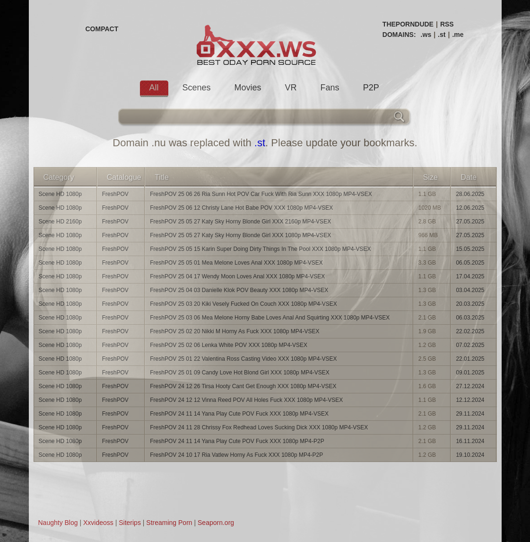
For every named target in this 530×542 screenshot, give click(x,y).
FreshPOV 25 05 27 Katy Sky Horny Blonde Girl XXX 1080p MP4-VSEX (240, 235)
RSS (447, 24)
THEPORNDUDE (408, 24)
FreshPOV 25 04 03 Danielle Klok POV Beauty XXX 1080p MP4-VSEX (239, 290)
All (154, 87)
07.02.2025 (470, 345)
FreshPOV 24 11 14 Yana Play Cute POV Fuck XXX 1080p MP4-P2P (237, 441)
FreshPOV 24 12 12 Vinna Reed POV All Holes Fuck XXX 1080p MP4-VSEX (246, 400)
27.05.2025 (470, 221)
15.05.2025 (470, 249)
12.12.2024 (470, 400)
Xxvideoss (98, 522)
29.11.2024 (470, 413)
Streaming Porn (169, 522)
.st (441, 34)
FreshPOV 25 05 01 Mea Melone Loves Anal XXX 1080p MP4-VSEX (236, 262)
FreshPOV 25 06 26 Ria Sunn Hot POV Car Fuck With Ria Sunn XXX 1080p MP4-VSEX (261, 194)
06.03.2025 (470, 317)
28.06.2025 (470, 194)
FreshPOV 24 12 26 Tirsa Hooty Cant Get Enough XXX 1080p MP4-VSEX (243, 386)
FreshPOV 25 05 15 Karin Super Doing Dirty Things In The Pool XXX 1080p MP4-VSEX (260, 249)
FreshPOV (115, 194)
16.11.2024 (470, 441)
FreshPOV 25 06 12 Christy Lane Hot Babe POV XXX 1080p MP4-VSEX (241, 207)
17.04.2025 (470, 276)
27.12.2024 (470, 386)
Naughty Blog (58, 522)
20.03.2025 (470, 304)
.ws (426, 34)
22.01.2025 (470, 358)
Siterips (130, 522)
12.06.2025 (470, 207)
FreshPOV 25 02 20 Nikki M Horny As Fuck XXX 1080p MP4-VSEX (234, 331)
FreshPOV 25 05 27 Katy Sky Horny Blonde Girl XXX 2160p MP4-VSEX (240, 221)
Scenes (196, 87)
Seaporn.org (216, 522)
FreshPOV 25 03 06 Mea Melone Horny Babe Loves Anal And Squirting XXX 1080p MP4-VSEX (270, 317)
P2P (371, 87)
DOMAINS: (399, 34)
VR (291, 87)
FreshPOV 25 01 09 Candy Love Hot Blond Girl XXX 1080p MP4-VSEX (240, 372)
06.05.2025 (470, 262)
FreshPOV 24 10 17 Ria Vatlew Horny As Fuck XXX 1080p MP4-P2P (236, 455)
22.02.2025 (470, 331)
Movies (248, 87)
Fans (330, 87)
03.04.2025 (470, 290)
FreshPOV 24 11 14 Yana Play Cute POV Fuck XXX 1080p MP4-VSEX (239, 413)
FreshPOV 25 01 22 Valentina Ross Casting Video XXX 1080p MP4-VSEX (243, 358)
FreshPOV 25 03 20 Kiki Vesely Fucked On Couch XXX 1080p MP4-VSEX (243, 304)
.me (457, 34)
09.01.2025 (470, 372)
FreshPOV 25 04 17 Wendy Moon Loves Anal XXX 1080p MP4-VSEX (237, 276)
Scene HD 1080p (60, 194)
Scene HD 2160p (60, 221)
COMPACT (102, 29)
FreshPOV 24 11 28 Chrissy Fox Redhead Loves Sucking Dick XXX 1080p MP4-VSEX (259, 427)
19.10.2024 (470, 455)
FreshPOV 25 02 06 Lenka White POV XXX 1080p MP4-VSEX (228, 345)
